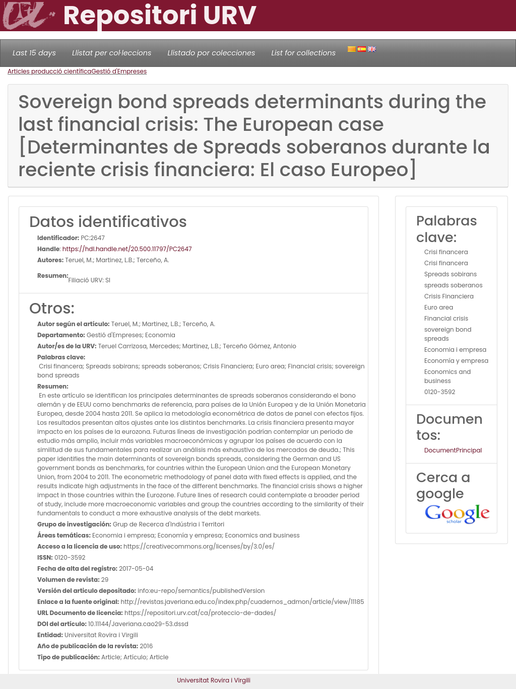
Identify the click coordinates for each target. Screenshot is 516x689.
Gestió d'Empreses (119, 71)
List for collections (303, 53)
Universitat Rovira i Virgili (213, 680)
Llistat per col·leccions (112, 53)
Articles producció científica (49, 71)
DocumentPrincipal (453, 450)
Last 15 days (34, 53)
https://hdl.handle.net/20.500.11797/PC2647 (127, 249)
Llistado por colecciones (211, 53)
